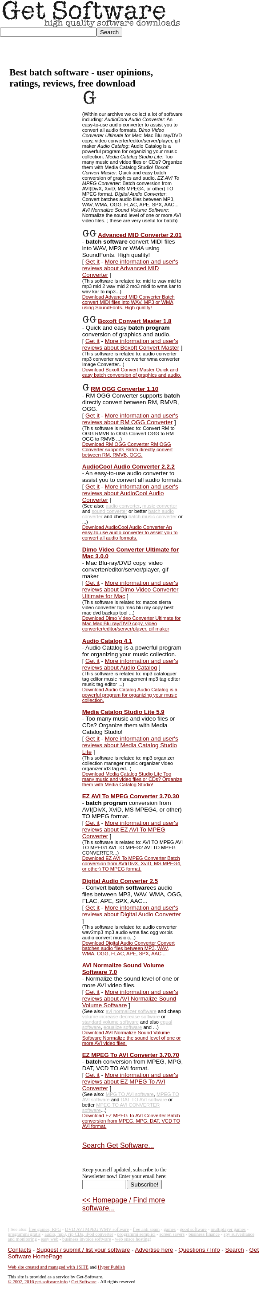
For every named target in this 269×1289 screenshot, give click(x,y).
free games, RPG (45, 1229)
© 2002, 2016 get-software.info (38, 1281)
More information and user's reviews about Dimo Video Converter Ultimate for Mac (130, 589)
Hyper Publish (111, 1267)
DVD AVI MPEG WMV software (97, 1229)
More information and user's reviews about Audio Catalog (130, 664)
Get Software (83, 1281)
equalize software (123, 1027)
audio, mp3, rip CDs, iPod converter (78, 1234)
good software (193, 1229)
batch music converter (152, 516)
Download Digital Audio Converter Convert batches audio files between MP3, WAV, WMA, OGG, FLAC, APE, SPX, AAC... (128, 948)
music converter (159, 506)
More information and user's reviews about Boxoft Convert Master (131, 344)
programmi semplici (136, 1234)
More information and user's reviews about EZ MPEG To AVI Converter (130, 1082)
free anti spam (146, 1229)
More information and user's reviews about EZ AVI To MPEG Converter (130, 830)
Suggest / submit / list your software (83, 1249)
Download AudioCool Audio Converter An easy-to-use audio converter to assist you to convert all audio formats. (130, 532)
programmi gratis (24, 1234)
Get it (92, 261)
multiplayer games (228, 1229)
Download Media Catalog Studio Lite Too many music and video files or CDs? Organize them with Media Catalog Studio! (132, 779)
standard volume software (110, 1022)
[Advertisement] (225, 33)
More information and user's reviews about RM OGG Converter (130, 419)
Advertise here (154, 1249)
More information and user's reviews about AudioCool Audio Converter (130, 493)
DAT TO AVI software (144, 1099)
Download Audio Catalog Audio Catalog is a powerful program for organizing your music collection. (129, 695)
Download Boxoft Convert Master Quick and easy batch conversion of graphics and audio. (131, 372)
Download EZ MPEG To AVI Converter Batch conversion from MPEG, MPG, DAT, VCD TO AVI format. (131, 1121)
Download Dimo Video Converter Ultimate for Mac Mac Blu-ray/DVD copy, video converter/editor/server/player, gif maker (131, 623)
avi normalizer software (131, 1011)
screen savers (172, 1234)
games (170, 1229)
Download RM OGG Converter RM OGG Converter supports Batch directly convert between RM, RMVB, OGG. (127, 449)
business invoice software (86, 1239)
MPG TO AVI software (130, 1094)
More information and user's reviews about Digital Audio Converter (131, 911)
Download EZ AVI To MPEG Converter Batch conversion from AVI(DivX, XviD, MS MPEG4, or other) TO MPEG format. (131, 863)
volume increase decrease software (121, 1016)
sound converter (109, 511)
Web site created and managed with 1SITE (48, 1267)
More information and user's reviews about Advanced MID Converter (130, 268)
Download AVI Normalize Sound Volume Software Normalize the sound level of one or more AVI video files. (131, 1038)
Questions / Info (199, 1249)
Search (234, 1249)
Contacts (20, 1249)
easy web (49, 1239)
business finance (204, 1234)
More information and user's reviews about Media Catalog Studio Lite (130, 745)
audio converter (123, 506)
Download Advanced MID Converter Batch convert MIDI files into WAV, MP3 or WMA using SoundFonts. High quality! (128, 302)
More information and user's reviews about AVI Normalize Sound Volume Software (130, 999)
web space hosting (132, 1239)
